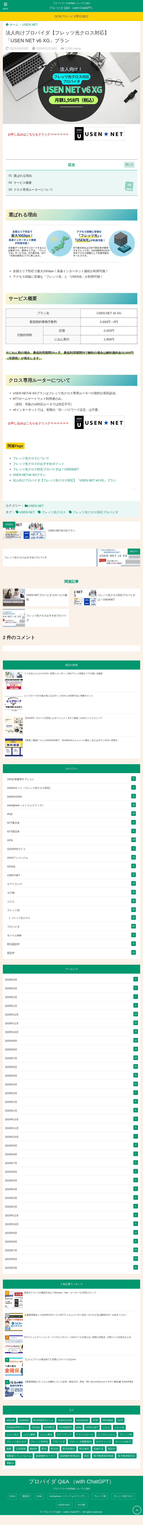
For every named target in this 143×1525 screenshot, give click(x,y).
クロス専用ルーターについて (33, 189)
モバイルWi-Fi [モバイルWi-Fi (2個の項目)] (123, 1441)
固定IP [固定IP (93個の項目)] (111, 1448)
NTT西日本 (13, 831)
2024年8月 (11, 1154)
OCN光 (11, 866)
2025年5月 (11, 1075)
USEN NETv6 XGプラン (29, 475)
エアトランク (14, 884)
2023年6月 (11, 1259)
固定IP (11, 952)
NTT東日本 (13, 822)
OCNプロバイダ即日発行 (72, 16)
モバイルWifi (14, 935)
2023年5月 (11, 1267)
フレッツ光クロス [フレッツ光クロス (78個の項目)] (16, 1441)
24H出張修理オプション (20, 779)
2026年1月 (11, 1005)
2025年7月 (11, 1058)
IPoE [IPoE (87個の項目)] (95, 1420)
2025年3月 (11, 1093)
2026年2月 (11, 997)
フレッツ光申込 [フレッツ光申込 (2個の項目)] (39, 1441)
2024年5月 (11, 1180)
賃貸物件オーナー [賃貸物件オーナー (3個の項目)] (46, 1455)
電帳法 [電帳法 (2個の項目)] (10, 1463)
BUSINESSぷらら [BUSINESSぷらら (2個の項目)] (44, 1420)
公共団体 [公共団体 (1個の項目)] (21, 1448)
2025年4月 (11, 1084)
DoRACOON (14, 796)
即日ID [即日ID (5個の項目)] (54, 1448)
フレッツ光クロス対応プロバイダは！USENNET (46, 469)
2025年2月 (11, 1101)
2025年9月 (11, 1040)
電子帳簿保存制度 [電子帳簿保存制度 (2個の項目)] (103, 1455)
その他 (11, 892)
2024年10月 (12, 1136)
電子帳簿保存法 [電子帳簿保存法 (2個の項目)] (126, 1455)
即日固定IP (13, 944)
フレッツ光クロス (54, 512)
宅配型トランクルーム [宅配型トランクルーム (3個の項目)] (18, 1455)
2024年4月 (11, 1189)
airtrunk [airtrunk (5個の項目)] (10, 1420)
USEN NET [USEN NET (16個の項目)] (92, 1427)
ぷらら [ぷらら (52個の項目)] (106, 1427)
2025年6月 (11, 1067)
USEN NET (30, 24)
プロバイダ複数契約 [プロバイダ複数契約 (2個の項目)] (80, 1441)
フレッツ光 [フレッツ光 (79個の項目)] (125, 1434)
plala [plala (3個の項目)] (78, 1427)
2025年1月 (11, 1110)
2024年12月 (12, 1119)
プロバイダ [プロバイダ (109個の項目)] (58, 1441)
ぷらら (11, 901)
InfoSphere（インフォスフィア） (26, 805)
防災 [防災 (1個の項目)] (86, 1455)
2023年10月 (12, 1224)
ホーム (12, 24)
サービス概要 (23, 182)
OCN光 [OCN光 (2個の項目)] (36, 1427)
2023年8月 (11, 1241)
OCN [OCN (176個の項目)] (120, 1420)
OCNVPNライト (16, 849)
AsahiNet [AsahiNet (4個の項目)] (24, 1420)
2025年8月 (11, 1049)
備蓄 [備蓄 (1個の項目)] (8, 1448)
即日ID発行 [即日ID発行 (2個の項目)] (69, 1448)
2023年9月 (11, 1232)
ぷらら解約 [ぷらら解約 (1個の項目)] (29, 1434)
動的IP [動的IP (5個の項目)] (33, 1448)
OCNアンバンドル (17, 857)
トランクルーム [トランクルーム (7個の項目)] (84, 1434)
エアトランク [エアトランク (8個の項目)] (64, 1434)
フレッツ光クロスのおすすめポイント (38, 464)
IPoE (10, 814)
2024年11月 (12, 1128)
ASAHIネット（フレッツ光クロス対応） (29, 787)
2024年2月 (11, 1206)
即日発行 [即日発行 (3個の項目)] (84, 1448)
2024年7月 (11, 1163)
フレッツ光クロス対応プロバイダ (95, 512)
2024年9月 (11, 1145)
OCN (10, 840)
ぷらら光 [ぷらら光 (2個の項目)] (119, 1427)
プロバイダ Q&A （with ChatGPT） (71, 7)
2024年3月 (11, 1198)
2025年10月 (12, 1032)
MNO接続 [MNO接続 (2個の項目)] (108, 1420)
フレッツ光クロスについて (31, 458)
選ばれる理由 (23, 176)
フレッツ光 (13, 910)
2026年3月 (11, 988)
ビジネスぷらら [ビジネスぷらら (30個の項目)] (106, 1434)
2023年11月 (12, 1215)
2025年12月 (12, 1014)
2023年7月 (11, 1250)
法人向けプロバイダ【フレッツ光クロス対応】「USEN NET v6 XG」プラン (64, 480)
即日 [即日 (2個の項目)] (44, 1448)
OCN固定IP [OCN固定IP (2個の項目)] (65, 1427)
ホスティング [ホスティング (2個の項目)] (103, 1441)
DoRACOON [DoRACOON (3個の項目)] (65, 1420)
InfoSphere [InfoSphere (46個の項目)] (82, 1420)
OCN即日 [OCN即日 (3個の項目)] (49, 1427)
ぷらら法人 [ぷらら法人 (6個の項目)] (12, 1434)
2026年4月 (11, 979)
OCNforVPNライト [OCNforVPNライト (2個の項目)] (16, 1427)
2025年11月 (12, 1023)
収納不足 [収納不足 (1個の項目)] (99, 1448)
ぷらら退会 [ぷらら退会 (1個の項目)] (46, 1434)
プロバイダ (13, 926)
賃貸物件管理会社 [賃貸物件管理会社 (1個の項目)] (70, 1455)
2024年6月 (11, 1171)
